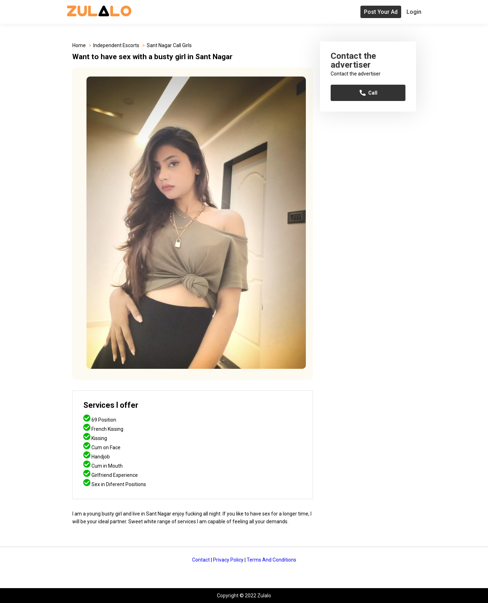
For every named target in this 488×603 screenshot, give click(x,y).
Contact (201, 560)
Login (413, 12)
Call (368, 93)
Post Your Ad (381, 12)
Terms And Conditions (271, 560)
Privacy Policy (228, 560)
